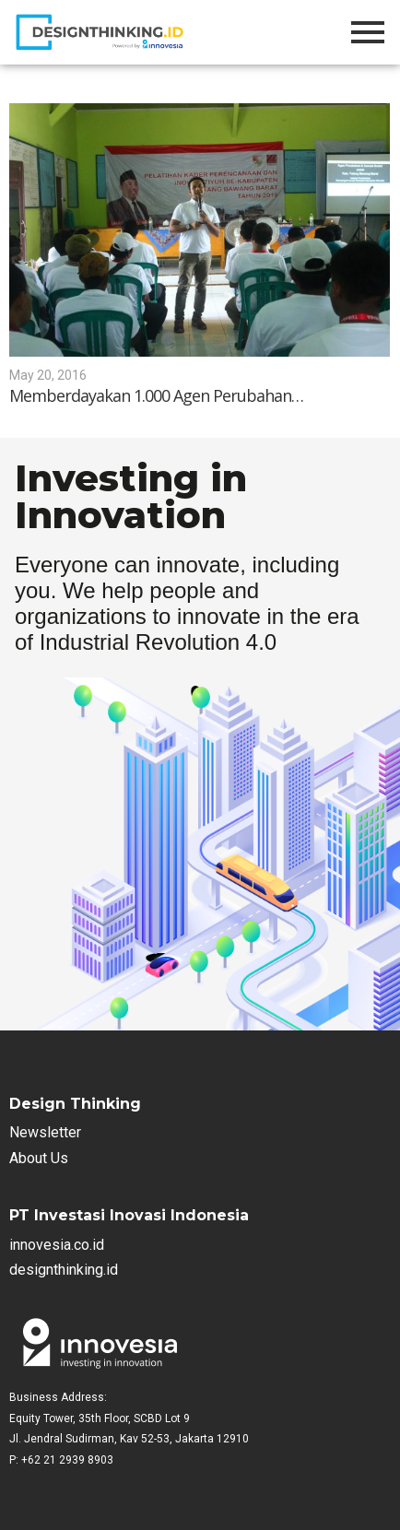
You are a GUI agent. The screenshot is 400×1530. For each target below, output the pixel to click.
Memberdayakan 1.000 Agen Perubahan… (156, 395)
